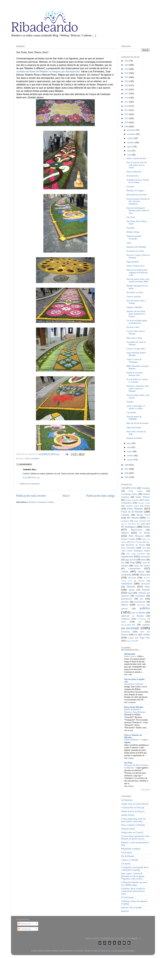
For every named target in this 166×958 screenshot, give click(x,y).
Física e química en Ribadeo (133, 825)
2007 (126, 469)
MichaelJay (105, 951)
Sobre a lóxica (130, 656)
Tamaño (129, 402)
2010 (126, 122)
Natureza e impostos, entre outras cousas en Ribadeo (137, 388)
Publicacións (24, 923)
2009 (126, 126)
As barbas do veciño (135, 251)
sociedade (35, 458)
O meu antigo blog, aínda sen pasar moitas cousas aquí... (133, 820)
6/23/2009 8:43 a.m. (31, 477)
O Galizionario (127, 897)
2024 (126, 65)
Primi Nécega (136, 542)
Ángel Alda (145, 637)
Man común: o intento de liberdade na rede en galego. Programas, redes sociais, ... (133, 876)
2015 (126, 102)
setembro (131, 142)
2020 (126, 81)
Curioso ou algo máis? (135, 348)
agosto (130, 146)
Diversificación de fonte (136, 194)
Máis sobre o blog (134, 338)
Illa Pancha (133, 517)
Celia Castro (135, 491)
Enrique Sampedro (132, 500)
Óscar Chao (130, 641)
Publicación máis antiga (100, 495)
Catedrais (146, 488)
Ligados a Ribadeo (134, 307)
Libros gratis (126, 852)
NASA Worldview (131, 740)
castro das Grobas (142, 565)
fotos (27, 458)
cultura (124, 571)
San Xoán (130, 217)
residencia (125, 619)
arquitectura (127, 556)
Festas (147, 506)
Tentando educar (128, 829)
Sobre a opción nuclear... (136, 158)
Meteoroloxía (136, 530)
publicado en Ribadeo (132, 616)
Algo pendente (132, 261)
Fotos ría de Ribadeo (132, 511)
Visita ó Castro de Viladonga (134, 360)
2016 (126, 97)
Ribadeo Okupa (133, 232)
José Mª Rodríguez (135, 525)
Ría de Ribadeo (127, 856)
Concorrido (131, 412)
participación (126, 599)
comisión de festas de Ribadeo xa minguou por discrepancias (48, 71)
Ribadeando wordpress (130, 848)
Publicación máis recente (31, 495)
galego (131, 590)
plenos (124, 604)
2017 (126, 93)
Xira (144, 548)
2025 (126, 61)
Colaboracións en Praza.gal (132, 807)
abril (129, 447)
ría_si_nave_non (128, 624)
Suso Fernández (128, 548)
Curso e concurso (133, 296)
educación (145, 574)
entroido (141, 581)
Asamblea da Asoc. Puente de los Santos (137, 181)
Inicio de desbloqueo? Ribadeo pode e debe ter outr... (137, 210)
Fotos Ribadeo (135, 508)
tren (136, 634)
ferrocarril (145, 583)
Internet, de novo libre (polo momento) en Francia (135, 314)
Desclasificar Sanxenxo (134, 684)
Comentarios (24, 929)
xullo (129, 150)
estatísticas (126, 583)
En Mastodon (127, 800)
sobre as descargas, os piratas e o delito (135, 407)
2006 (126, 473)
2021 (126, 77)
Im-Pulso (128, 763)
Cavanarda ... (126, 863)
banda (143, 559)
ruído (123, 622)
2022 (126, 73)
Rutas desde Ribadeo (133, 707)
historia (146, 589)
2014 (126, 106)
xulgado (131, 638)
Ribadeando (129, 654)
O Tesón (144, 532)
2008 (126, 465)
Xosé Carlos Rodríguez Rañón (135, 550)
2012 (126, 114)
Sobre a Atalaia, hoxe (135, 266)
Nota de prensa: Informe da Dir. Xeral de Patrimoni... (138, 201)
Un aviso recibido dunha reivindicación (136, 321)
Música (125, 532)
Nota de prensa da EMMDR (134, 417)
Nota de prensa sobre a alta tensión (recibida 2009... (137, 280)
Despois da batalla (134, 438)
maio (129, 443)
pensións (125, 602)
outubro (130, 138)
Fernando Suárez (132, 506)
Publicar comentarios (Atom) (41, 502)
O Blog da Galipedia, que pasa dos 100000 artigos (134, 883)
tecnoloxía (125, 631)
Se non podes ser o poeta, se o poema (137, 380)
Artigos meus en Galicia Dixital (134, 804)
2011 (126, 118)
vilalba (146, 634)
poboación (141, 605)
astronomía (145, 556)
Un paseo (130, 186)
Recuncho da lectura (135, 545)
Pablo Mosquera (136, 536)
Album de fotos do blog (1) (132, 811)
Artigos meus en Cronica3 (132, 832)
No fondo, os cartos (134, 292)
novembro (131, 134)
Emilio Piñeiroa (143, 497)
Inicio (66, 495)
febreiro (130, 455)
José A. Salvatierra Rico (131, 524)
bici (122, 562)
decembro (131, 130)
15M (123, 488)
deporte (141, 571)
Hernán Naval (143, 515)
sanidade (146, 624)
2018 (126, 89)
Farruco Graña (144, 503)
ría (140, 622)
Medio (146, 526)
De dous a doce (132, 327)
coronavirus (135, 568)
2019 (126, 85)
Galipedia (125, 515)
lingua (130, 593)
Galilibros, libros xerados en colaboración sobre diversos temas (133, 891)
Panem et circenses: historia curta (134, 373)
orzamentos (140, 596)
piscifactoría (140, 602)
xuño (129, 155)
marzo (130, 451)
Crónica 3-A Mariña (129, 860)
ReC (148, 542)
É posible (130, 228)
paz (141, 599)
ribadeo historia (127, 815)
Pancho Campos (128, 539)
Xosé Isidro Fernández (135, 554)
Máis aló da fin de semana (137, 423)
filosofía (131, 586)
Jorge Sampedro (140, 521)
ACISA (133, 488)
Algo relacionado (133, 427)
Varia (128, 243)
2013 (126, 110)
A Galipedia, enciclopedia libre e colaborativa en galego (135, 868)
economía (126, 574)
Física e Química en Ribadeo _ (133, 736)
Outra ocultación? (134, 171)
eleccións (132, 577)
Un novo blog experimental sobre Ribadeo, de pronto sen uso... (135, 837)
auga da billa (130, 559)
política (145, 608)
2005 (126, 477)
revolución (142, 619)
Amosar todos (145, 790)
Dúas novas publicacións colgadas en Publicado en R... (137, 272)
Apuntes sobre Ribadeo (136, 247)
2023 (126, 69)
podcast (124, 608)
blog (132, 562)
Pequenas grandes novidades (134, 237)
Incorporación (132, 176)
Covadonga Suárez (129, 494)
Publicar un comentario (30, 483)
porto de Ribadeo (138, 612)
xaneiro (130, 459)
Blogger (131, 951)
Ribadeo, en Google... (135, 190)
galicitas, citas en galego (131, 907)
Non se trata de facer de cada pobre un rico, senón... (136, 165)
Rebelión (125, 911)
